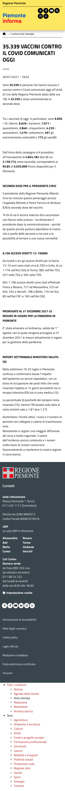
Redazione (20, 702)
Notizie (18, 689)
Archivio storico (23, 711)
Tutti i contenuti (17, 685)
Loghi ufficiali (10, 646)
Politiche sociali (23, 759)
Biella (6, 547)
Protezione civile (24, 764)
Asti (5, 542)
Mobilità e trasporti (26, 755)
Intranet (7, 673)
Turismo (19, 786)
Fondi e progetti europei (29, 737)
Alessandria (10, 538)
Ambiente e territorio (27, 724)
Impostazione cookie (17, 592)
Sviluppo (19, 781)
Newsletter (21, 706)
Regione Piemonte (14, 3)
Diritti (17, 733)
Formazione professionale (30, 742)
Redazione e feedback (15, 655)
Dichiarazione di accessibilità (19, 619)
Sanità (18, 772)
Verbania (28, 547)
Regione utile (22, 768)
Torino (27, 542)
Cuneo (6, 551)
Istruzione (20, 746)
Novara (27, 538)
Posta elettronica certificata (19, 664)
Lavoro (18, 751)
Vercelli (27, 551)
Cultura (18, 728)
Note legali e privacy (15, 628)
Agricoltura (21, 720)
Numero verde (12, 563)
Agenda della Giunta (26, 693)
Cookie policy (10, 637)
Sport (17, 777)
